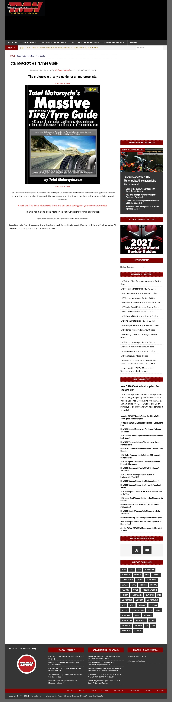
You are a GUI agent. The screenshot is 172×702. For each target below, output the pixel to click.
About (81, 691)
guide (135, 590)
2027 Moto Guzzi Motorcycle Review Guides (140, 307)
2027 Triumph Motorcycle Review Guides (138, 293)
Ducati (125, 585)
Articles (12, 42)
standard (126, 615)
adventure (149, 569)
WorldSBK (126, 631)
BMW (147, 574)
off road (142, 605)
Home (12, 56)
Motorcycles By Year (53, 42)
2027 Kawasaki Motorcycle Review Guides (139, 316)
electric (143, 585)
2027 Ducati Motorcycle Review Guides (137, 342)
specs (149, 610)
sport (158, 610)
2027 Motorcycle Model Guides (134, 356)
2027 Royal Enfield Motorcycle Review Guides (140, 302)
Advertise (69, 691)
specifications (137, 610)
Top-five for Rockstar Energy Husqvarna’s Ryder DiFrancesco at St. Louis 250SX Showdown (104, 669)
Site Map (160, 691)
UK (147, 625)
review (124, 610)
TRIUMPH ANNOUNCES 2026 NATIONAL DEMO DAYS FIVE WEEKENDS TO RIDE (104, 657)
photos (153, 605)
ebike (134, 585)
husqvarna (137, 595)
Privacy (93, 691)
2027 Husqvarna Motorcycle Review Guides (139, 325)
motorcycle (152, 600)
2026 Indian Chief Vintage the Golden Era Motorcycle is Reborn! (62, 682)
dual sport (152, 580)
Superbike (147, 615)
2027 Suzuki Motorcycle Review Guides (137, 298)
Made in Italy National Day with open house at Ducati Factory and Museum (104, 682)
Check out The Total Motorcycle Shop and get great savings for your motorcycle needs (62, 205)
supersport (140, 620)
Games (133, 42)
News (132, 605)
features (125, 590)
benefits (137, 574)
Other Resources (113, 42)
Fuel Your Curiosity (141, 379)
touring (138, 625)
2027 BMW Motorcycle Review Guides (137, 346)
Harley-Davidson (149, 590)
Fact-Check (134, 691)
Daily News (28, 42)
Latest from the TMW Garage (142, 143)
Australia (126, 574)
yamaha (137, 631)
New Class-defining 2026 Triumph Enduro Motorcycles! (141, 518)
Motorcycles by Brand (84, 42)
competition (127, 580)
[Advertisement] (106, 20)
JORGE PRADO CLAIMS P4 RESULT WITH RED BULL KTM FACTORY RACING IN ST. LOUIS (106, 676)
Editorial (105, 691)
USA (153, 625)
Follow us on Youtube (136, 661)
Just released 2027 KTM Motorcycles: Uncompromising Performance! (140, 181)
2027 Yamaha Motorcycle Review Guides (138, 288)
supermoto (127, 620)
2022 (124, 569)
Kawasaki (150, 595)
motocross (127, 600)
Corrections (119, 691)
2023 (131, 569)
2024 (139, 569)
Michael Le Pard (62, 70)
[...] (127, 410)
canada (156, 574)
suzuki (152, 620)
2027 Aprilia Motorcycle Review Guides (137, 351)
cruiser (140, 580)
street (137, 615)
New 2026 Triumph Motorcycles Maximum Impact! (139, 481)
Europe (153, 585)
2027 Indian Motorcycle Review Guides (137, 321)
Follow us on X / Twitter (137, 656)
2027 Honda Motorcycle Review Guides (137, 330)
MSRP (124, 605)
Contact (148, 691)
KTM (159, 595)
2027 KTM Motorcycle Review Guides (137, 311)
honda (125, 595)
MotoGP (139, 600)
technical (126, 625)
